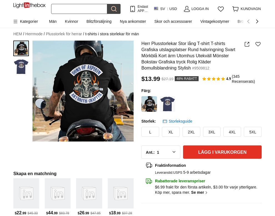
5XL (252, 132)
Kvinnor (71, 21)
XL (170, 132)
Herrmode (35, 34)
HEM (18, 34)
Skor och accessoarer (173, 21)
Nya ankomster (133, 21)
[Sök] (79, 9)
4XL (232, 132)
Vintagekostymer (214, 21)
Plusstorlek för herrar (65, 34)
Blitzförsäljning (98, 21)
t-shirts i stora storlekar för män (112, 34)
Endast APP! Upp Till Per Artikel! (143, 9)
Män (53, 21)
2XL (191, 132)
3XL (211, 132)
